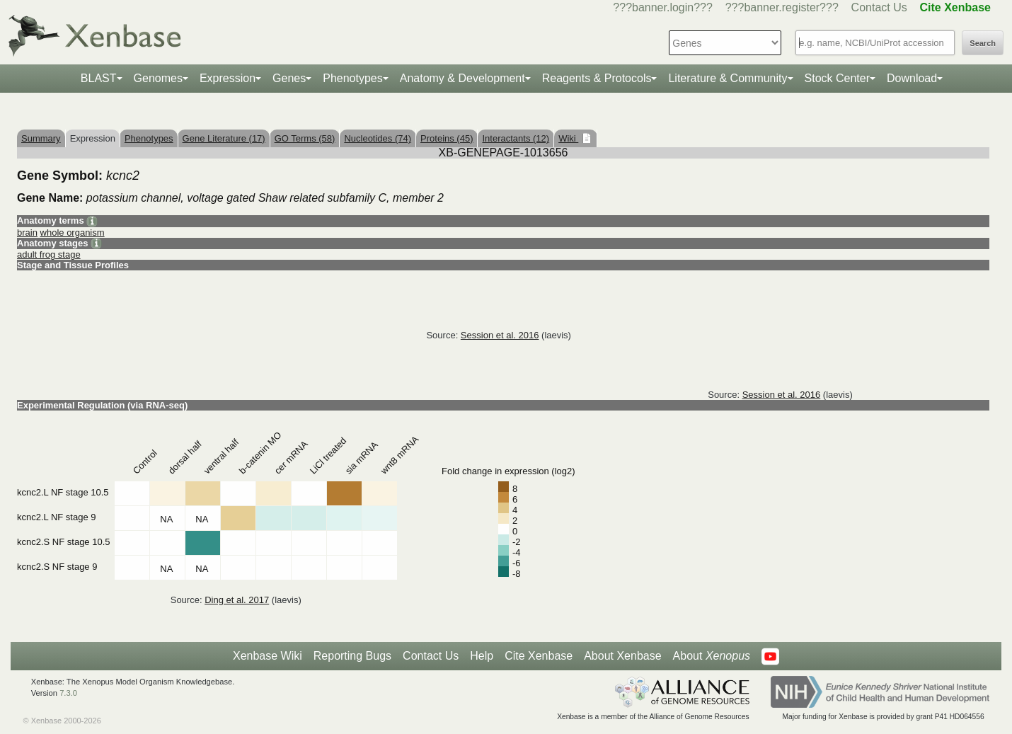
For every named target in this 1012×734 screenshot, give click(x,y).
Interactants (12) (515, 138)
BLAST (99, 78)
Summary (41, 138)
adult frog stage (49, 254)
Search (983, 43)
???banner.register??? (782, 7)
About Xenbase (622, 656)
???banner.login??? (663, 7)
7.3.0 (68, 693)
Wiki (568, 138)
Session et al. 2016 (500, 335)
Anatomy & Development (462, 78)
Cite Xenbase (539, 656)
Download (912, 78)
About (711, 656)
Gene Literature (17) (224, 138)
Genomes (158, 78)
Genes (289, 78)
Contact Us (879, 7)
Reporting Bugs (352, 656)
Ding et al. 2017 (237, 600)
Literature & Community (727, 78)
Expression (227, 78)
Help (481, 656)
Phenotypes (353, 78)
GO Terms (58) (305, 138)
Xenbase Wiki (267, 656)
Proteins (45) (446, 138)
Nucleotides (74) (377, 138)
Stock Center (837, 78)
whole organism (72, 232)
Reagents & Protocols (597, 78)
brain (27, 232)
